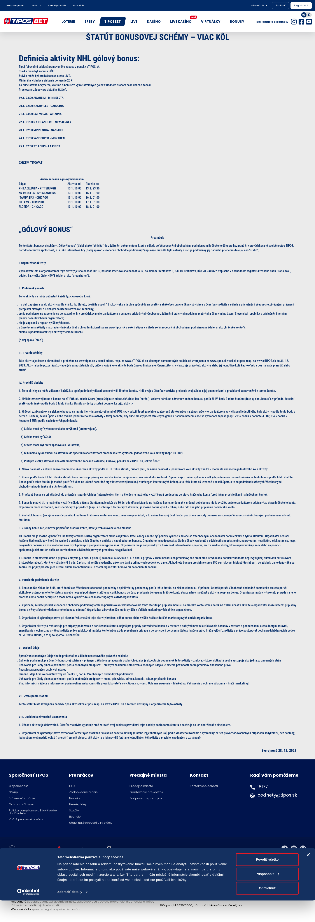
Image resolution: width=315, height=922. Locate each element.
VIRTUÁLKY (210, 21)
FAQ (72, 786)
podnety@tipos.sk (277, 795)
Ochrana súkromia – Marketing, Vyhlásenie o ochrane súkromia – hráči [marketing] (198, 683)
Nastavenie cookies (129, 849)
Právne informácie (22, 798)
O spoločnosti (18, 786)
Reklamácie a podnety (272, 22)
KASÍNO (154, 21)
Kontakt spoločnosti (204, 786)
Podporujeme (15, 5)
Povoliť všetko (267, 881)
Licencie (75, 816)
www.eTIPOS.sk (135, 361)
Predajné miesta (141, 786)
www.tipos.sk (87, 361)
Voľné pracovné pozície (26, 819)
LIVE (133, 21)
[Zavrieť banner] (308, 876)
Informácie (257, 5)
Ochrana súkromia (22, 804)
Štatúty (74, 810)
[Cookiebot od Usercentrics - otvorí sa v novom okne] (28, 913)
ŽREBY (89, 21)
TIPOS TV (36, 5)
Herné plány (77, 804)
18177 (262, 787)
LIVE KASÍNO (183, 20)
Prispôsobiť (267, 895)
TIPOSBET (112, 21)
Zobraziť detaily (69, 913)
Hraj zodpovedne (29, 849)
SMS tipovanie (57, 5)
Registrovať (301, 5)
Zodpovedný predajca (146, 798)
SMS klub (78, 5)
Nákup (13, 792)
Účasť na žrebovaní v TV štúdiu (90, 822)
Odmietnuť (267, 910)
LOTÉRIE (68, 21)
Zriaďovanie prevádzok (146, 792)
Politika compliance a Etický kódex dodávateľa (33, 812)
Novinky (74, 798)
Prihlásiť (281, 5)
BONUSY (237, 21)
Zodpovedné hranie (83, 792)
